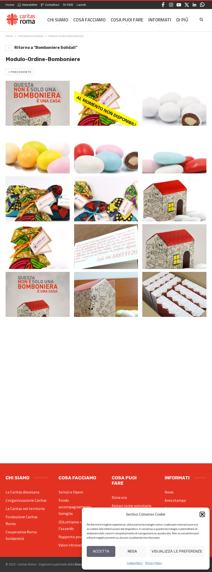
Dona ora (119, 497)
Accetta (101, 551)
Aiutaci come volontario (132, 505)
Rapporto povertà (74, 536)
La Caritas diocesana (22, 492)
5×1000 (68, 5)
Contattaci (50, 5)
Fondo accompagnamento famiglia (75, 507)
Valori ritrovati (71, 545)
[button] (202, 514)
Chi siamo (57, 19)
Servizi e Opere (71, 492)
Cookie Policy (135, 563)
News (169, 492)
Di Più (182, 19)
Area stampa (175, 500)
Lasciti (81, 5)
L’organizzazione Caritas (26, 500)
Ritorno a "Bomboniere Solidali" (41, 47)
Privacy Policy (153, 563)
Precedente (19, 72)
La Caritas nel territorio (25, 508)
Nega (132, 551)
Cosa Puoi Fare (127, 19)
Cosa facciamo (89, 19)
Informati (159, 19)
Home (10, 5)
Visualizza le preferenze (177, 551)
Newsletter (27, 5)
